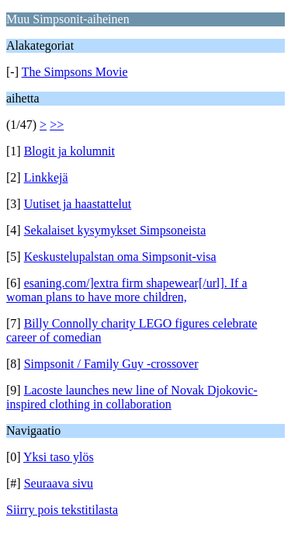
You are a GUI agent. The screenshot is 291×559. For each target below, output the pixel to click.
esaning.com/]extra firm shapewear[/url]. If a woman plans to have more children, (127, 290)
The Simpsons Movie (75, 71)
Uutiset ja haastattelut (78, 203)
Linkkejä (46, 177)
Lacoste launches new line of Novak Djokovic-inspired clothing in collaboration (132, 397)
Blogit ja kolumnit (69, 151)
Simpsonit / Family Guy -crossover (111, 363)
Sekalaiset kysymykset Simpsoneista (115, 230)
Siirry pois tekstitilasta (62, 509)
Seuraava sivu (58, 483)
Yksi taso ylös (58, 457)
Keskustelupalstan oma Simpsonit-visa (120, 256)
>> (57, 124)
